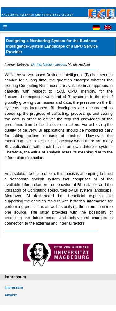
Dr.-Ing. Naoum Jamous (48, 64)
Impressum (14, 287)
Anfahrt (11, 295)
